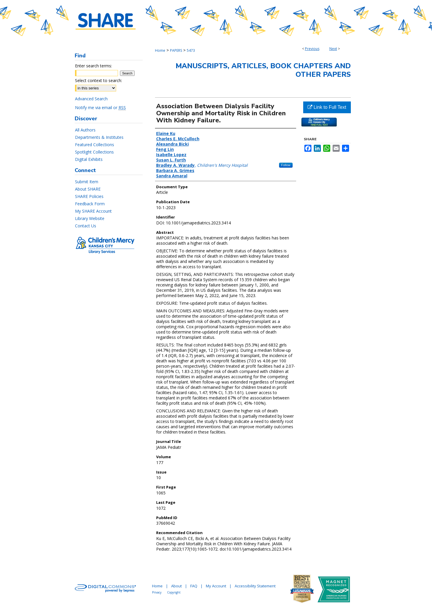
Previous (312, 48)
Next (333, 48)
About (176, 586)
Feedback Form (90, 203)
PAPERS (176, 50)
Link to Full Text (327, 107)
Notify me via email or (100, 107)
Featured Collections (94, 144)
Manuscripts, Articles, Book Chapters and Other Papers (263, 70)
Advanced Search (91, 98)
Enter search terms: (93, 66)
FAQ (193, 586)
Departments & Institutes (99, 137)
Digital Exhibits (89, 159)
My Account (216, 586)
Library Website (89, 218)
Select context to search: (98, 80)
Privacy (156, 592)
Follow (286, 165)
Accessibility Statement (255, 586)
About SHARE (88, 189)
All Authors (85, 130)
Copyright (174, 592)
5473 (191, 50)
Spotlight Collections (94, 152)
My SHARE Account (93, 211)
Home (160, 50)
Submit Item (86, 181)
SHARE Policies (89, 196)
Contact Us (85, 226)
